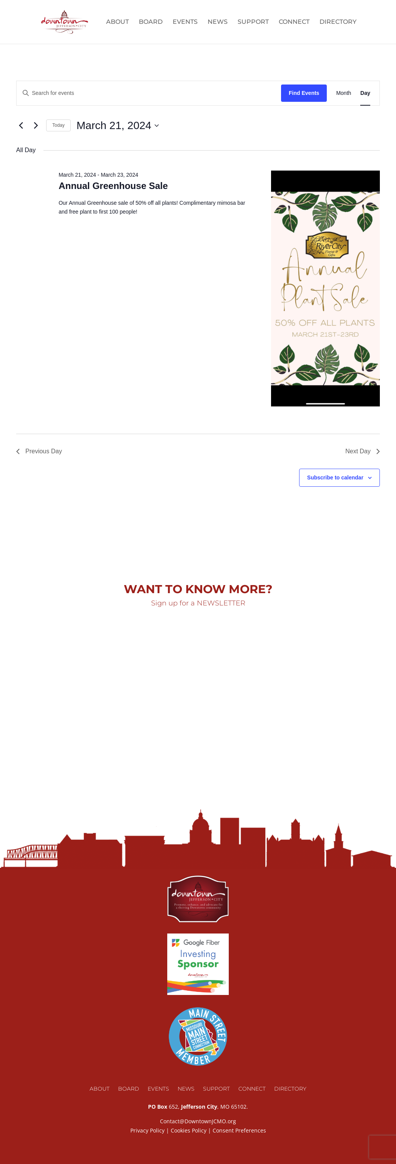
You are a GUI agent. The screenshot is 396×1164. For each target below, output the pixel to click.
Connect (294, 22)
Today (58, 125)
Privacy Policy (147, 1130)
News (218, 22)
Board (151, 22)
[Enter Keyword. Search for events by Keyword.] (149, 93)
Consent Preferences (239, 1130)
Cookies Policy (188, 1130)
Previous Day (39, 451)
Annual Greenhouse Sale (113, 186)
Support (253, 22)
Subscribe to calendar (335, 477)
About (117, 22)
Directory (337, 22)
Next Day (362, 451)
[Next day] (35, 125)
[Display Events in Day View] (365, 93)
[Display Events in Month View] (343, 93)
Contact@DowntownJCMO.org (198, 1121)
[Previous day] (20, 125)
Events (185, 22)
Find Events (304, 93)
